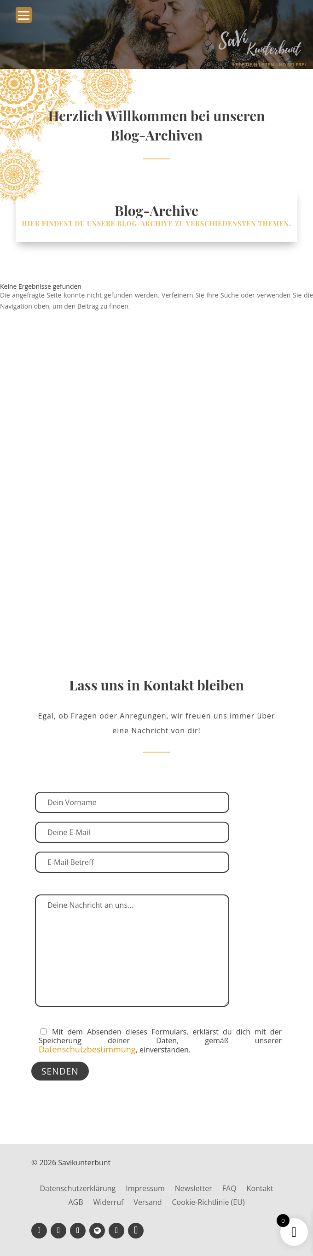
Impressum (145, 1189)
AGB (75, 1203)
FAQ (229, 1189)
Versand (147, 1203)
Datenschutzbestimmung (87, 1049)
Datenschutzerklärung (78, 1189)
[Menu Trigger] (24, 15)
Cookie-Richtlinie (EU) (208, 1203)
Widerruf (108, 1203)
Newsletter (193, 1189)
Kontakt (260, 1189)
